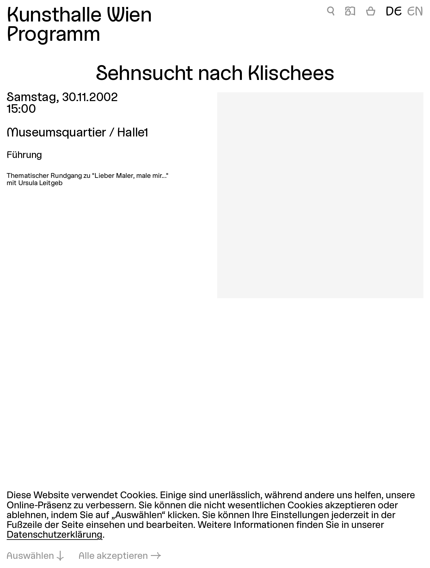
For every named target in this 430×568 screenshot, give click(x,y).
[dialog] (215, 526)
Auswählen (30, 556)
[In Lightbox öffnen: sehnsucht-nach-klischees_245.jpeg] (320, 195)
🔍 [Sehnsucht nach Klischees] (331, 12)
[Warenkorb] (371, 12)
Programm (53, 35)
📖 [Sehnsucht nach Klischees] (350, 12)
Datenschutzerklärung (54, 535)
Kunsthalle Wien (79, 16)
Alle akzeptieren (113, 556)
